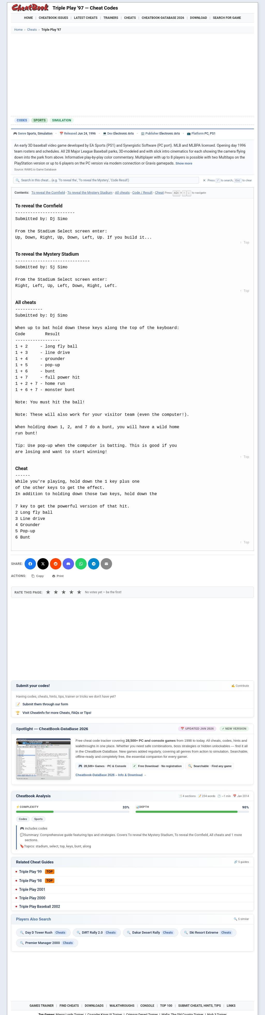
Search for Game (227, 18)
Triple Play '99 (30, 871)
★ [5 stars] (79, 591)
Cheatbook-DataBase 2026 (163, 18)
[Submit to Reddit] (55, 563)
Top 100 (166, 1004)
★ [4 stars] (71, 591)
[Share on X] (43, 563)
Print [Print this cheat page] (59, 575)
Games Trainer (42, 1004)
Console (147, 1004)
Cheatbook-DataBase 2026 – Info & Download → (111, 774)
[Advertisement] (132, 74)
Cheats (130, 18)
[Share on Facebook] (30, 563)
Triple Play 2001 (32, 888)
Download (198, 18)
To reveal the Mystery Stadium (89, 192)
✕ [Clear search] (204, 180)
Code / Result (142, 192)
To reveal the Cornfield (48, 192)
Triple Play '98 (30, 880)
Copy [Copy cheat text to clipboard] (38, 575)
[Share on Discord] (68, 563)
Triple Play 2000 (32, 897)
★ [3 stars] (63, 591)
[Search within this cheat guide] (108, 180)
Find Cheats (69, 1004)
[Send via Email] (106, 563)
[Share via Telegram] (93, 563)
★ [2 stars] (55, 591)
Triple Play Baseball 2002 (39, 905)
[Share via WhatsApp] (81, 563)
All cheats (122, 192)
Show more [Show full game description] (183, 163)
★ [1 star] (48, 591)
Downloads (94, 1004)
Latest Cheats (86, 18)
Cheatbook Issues (53, 18)
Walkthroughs (121, 1004)
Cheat (159, 192)
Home (28, 18)
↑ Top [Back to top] (244, 242)
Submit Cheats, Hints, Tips (199, 1004)
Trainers (111, 18)
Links (231, 1004)
